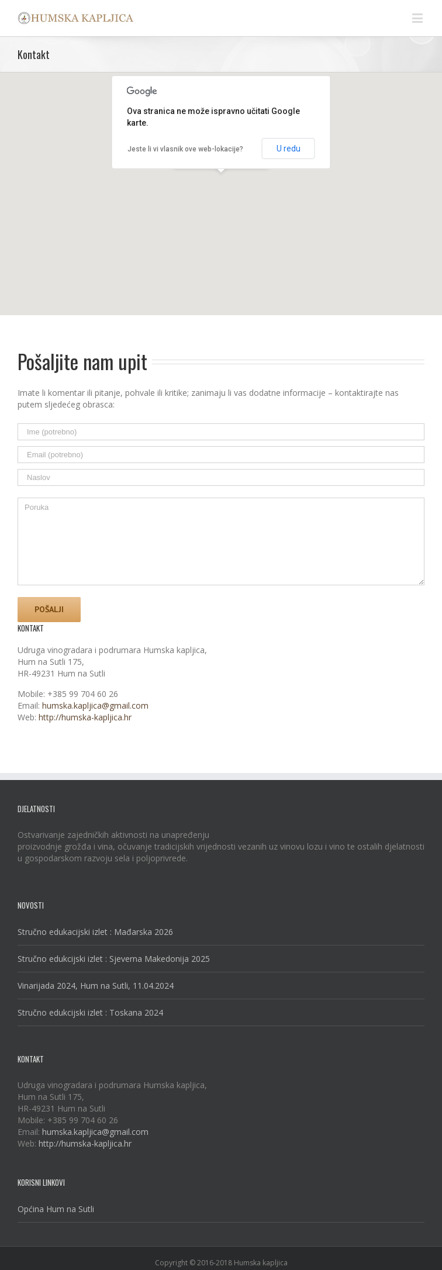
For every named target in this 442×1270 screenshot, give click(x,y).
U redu (289, 148)
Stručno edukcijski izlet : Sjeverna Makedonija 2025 (114, 958)
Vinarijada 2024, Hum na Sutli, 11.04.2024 (96, 985)
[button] (221, 183)
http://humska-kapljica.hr (85, 717)
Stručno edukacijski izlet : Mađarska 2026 (95, 931)
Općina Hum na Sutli (56, 1208)
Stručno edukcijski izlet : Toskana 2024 (90, 1012)
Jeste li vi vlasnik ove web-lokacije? (185, 149)
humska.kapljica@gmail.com (95, 705)
